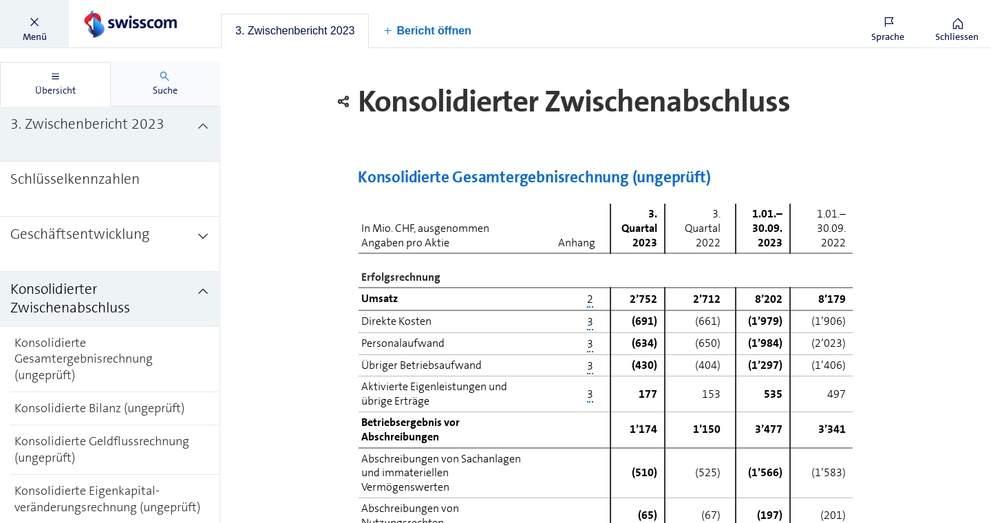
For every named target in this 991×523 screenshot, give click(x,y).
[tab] (295, 31)
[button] (34, 24)
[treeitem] (110, 134)
